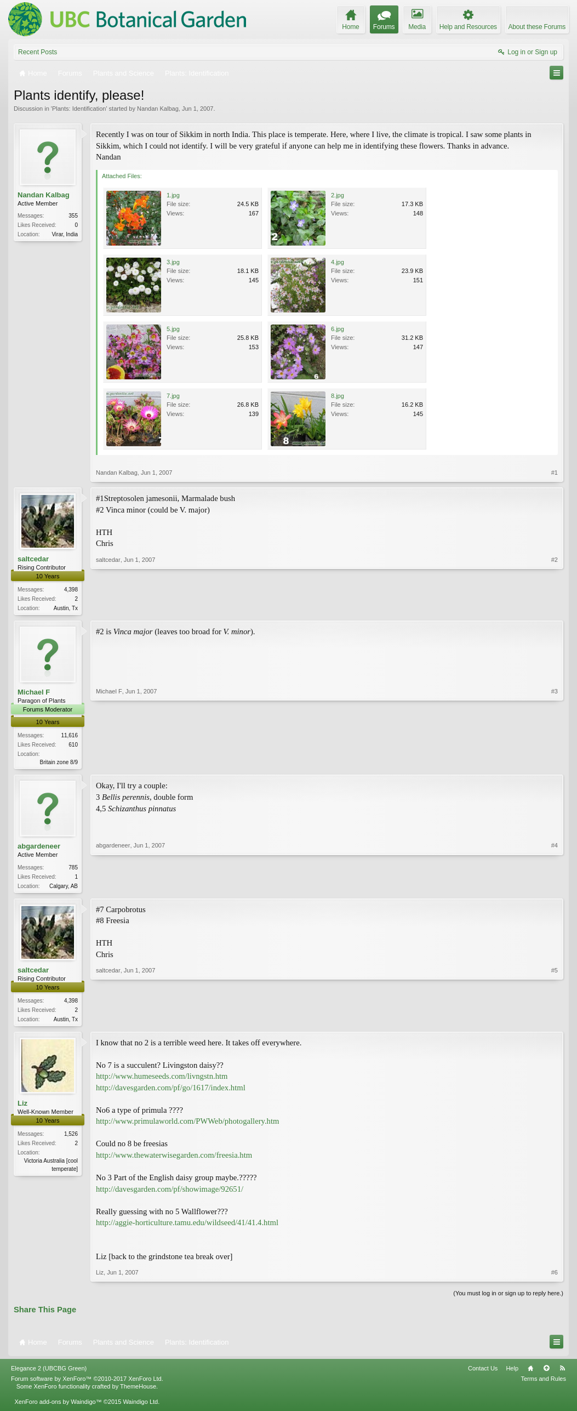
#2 (554, 607)
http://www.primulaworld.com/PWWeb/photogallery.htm (187, 1125)
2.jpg (337, 195)
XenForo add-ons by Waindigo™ (57, 1406)
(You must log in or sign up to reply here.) (508, 1297)
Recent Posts (37, 52)
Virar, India (65, 234)
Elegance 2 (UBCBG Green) (49, 1372)
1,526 (71, 1138)
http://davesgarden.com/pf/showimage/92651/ (169, 1192)
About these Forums (537, 27)
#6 (554, 1276)
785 (73, 869)
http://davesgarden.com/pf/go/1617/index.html (170, 1091)
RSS (562, 1372)
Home (530, 1372)
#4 (554, 886)
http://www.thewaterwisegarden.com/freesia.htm (174, 1159)
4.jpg (337, 262)
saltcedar (33, 559)
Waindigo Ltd (140, 1406)
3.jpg (173, 262)
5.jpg (173, 329)
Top (546, 1372)
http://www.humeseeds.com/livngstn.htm (161, 1080)
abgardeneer (39, 848)
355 (73, 216)
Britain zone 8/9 (59, 763)
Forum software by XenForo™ (87, 1383)
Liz (22, 1107)
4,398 (71, 590)
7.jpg (173, 395)
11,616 (69, 736)
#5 (554, 1020)
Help (512, 1372)
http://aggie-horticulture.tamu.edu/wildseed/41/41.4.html (187, 1226)
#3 (554, 762)
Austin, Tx (66, 608)
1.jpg (173, 195)
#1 (554, 472)
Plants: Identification (79, 108)
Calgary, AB (63, 888)
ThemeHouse (138, 1390)
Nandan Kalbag (158, 108)
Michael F (34, 693)
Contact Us (483, 1372)
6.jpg (337, 329)
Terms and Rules (543, 1383)
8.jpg (337, 395)
